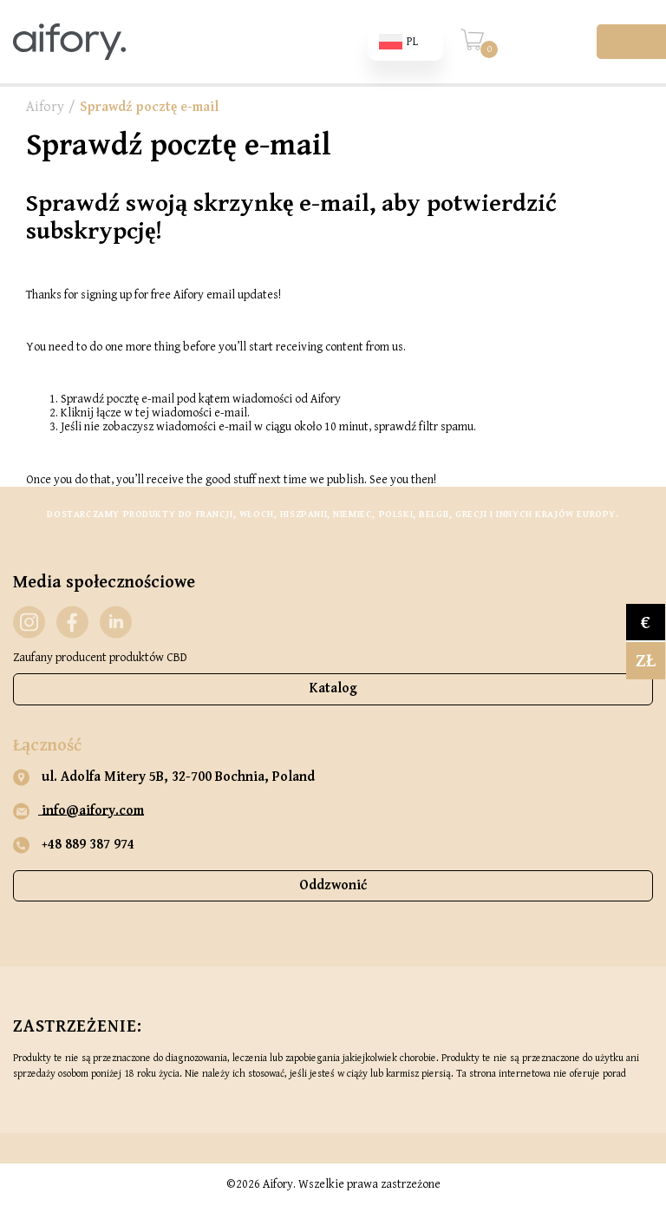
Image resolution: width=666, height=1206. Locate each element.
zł (646, 661)
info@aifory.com (78, 811)
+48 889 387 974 (73, 845)
